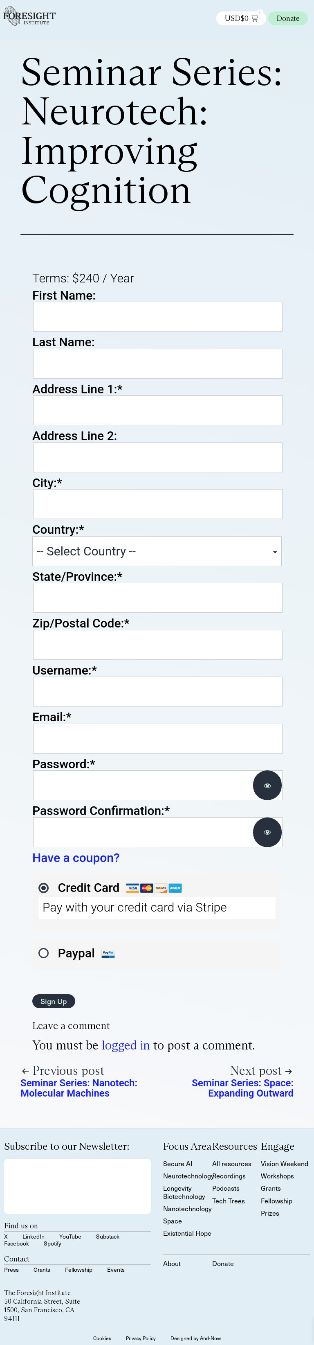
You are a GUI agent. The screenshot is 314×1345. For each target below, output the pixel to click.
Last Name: (63, 342)
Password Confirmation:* (101, 810)
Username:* (64, 670)
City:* (47, 483)
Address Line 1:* (77, 389)
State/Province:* (77, 576)
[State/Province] (158, 598)
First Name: (64, 295)
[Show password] (267, 785)
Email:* (52, 717)
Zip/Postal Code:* (81, 623)
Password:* (63, 764)
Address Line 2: (74, 436)
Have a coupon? (76, 858)
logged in (126, 1045)
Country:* (58, 529)
